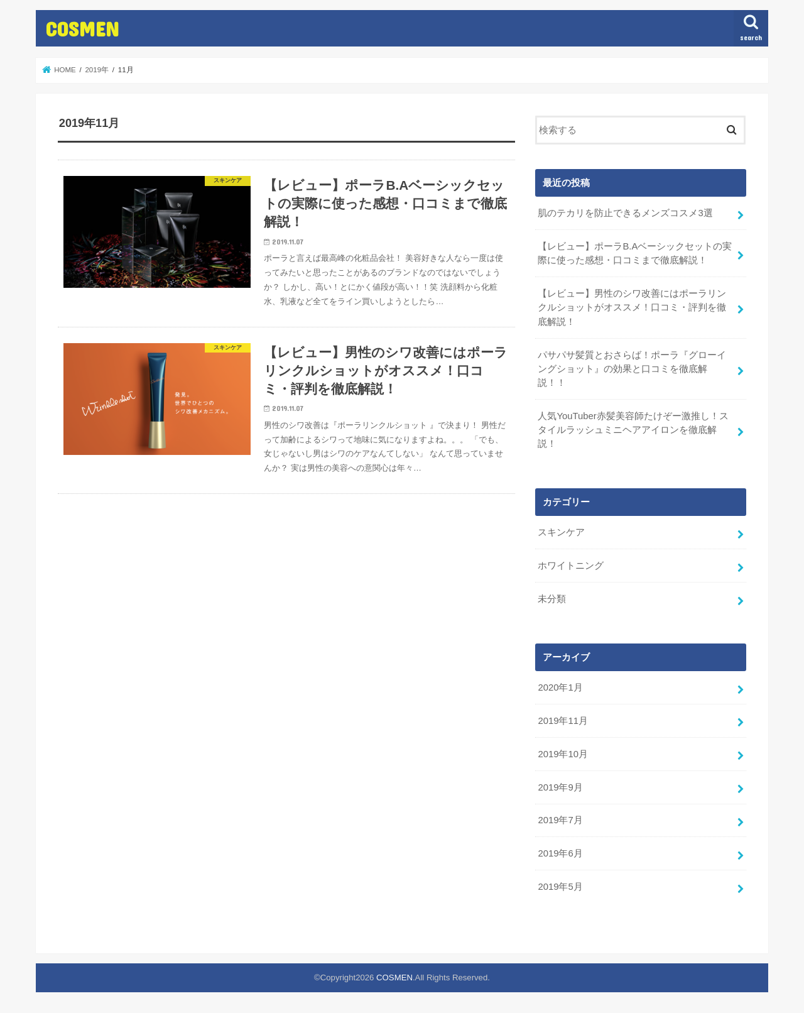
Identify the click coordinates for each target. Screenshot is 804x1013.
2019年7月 (560, 820)
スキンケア (561, 532)
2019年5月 (560, 887)
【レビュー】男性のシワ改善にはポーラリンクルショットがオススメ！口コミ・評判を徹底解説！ (632, 307)
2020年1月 (560, 687)
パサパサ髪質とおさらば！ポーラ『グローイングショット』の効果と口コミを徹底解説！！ (632, 369)
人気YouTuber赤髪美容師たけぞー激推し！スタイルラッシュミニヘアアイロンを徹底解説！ (633, 430)
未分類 (552, 599)
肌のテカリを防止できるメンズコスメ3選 (625, 213)
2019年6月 (560, 853)
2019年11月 (562, 721)
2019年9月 (560, 787)
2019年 (97, 70)
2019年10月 (562, 754)
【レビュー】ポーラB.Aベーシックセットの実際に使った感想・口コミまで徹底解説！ (635, 253)
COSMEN (82, 28)
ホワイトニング (571, 566)
